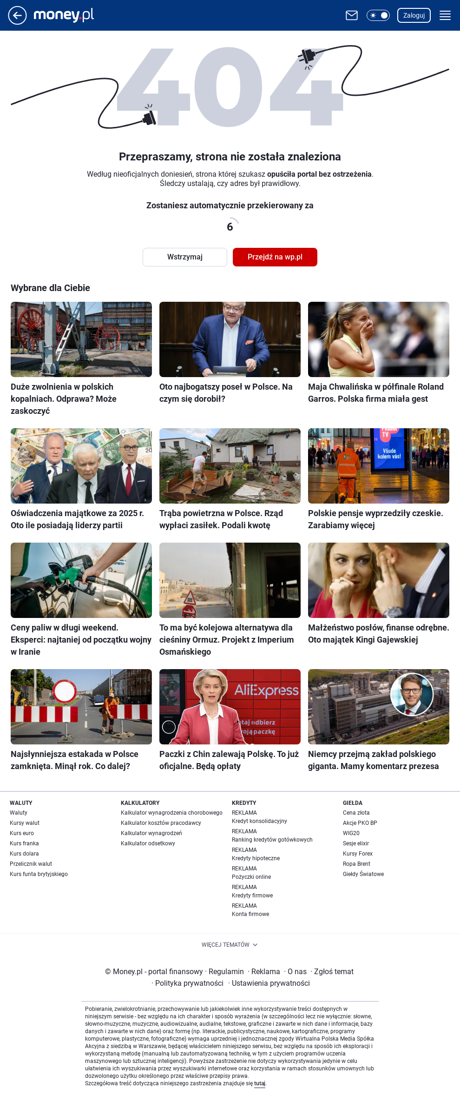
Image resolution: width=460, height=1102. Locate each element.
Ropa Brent (356, 864)
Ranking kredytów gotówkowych (272, 839)
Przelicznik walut (31, 864)
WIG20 (351, 833)
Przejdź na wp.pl (275, 256)
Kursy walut (24, 823)
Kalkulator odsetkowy (148, 843)
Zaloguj (414, 15)
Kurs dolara (24, 853)
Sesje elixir (356, 843)
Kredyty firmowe (252, 895)
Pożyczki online (251, 877)
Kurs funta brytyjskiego (39, 874)
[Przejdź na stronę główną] (17, 22)
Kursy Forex (358, 853)
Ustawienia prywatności (269, 983)
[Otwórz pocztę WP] (351, 15)
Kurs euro (22, 833)
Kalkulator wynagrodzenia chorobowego (172, 813)
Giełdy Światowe (363, 874)
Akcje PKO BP (360, 823)
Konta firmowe (250, 914)
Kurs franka (24, 843)
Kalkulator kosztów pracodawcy (161, 823)
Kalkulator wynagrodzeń (151, 833)
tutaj (259, 1083)
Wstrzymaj (185, 256)
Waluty (18, 813)
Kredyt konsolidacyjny (259, 821)
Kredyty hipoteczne (256, 858)
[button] (378, 15)
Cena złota (356, 813)
